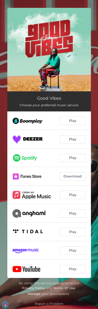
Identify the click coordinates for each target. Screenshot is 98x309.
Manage (34, 294)
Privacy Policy (33, 288)
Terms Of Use (64, 288)
